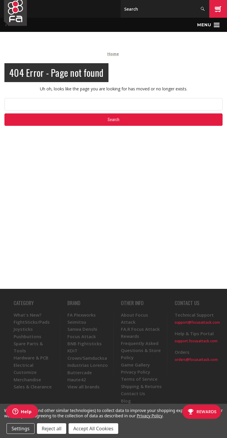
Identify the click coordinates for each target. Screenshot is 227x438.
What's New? (27, 315)
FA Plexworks (81, 315)
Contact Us (133, 393)
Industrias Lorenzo (87, 365)
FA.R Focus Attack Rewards (140, 332)
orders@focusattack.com (196, 359)
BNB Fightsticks (84, 343)
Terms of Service (139, 379)
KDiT (72, 351)
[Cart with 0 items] (218, 9)
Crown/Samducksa (87, 358)
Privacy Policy (135, 372)
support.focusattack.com (196, 340)
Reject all (51, 428)
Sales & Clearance (33, 387)
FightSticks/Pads (32, 322)
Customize (25, 372)
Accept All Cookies (93, 428)
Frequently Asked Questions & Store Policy (141, 350)
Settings (21, 428)
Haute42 (76, 379)
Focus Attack (81, 336)
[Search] (165, 9)
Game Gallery (135, 365)
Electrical (23, 365)
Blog (126, 401)
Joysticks (23, 329)
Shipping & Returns (141, 386)
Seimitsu (76, 322)
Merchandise (27, 379)
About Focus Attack (134, 318)
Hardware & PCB (31, 358)
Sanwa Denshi (82, 329)
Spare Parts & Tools (28, 347)
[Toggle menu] (208, 25)
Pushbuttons (27, 336)
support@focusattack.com (197, 322)
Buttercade (79, 372)
